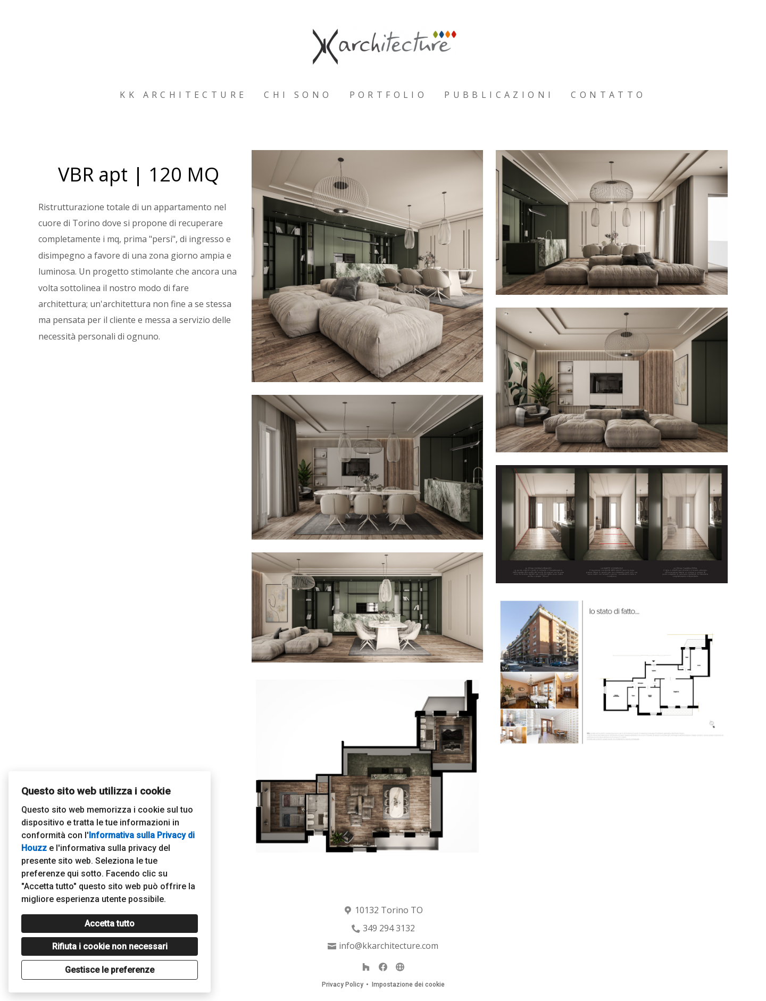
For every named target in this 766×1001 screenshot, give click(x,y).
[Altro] (400, 967)
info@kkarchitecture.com (388, 946)
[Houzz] (366, 967)
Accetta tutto (110, 924)
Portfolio (388, 95)
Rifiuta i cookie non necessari (110, 946)
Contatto (608, 95)
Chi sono (298, 95)
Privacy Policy (342, 984)
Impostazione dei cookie (408, 984)
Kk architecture (183, 95)
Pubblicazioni (499, 95)
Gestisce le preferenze (109, 970)
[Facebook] (383, 967)
